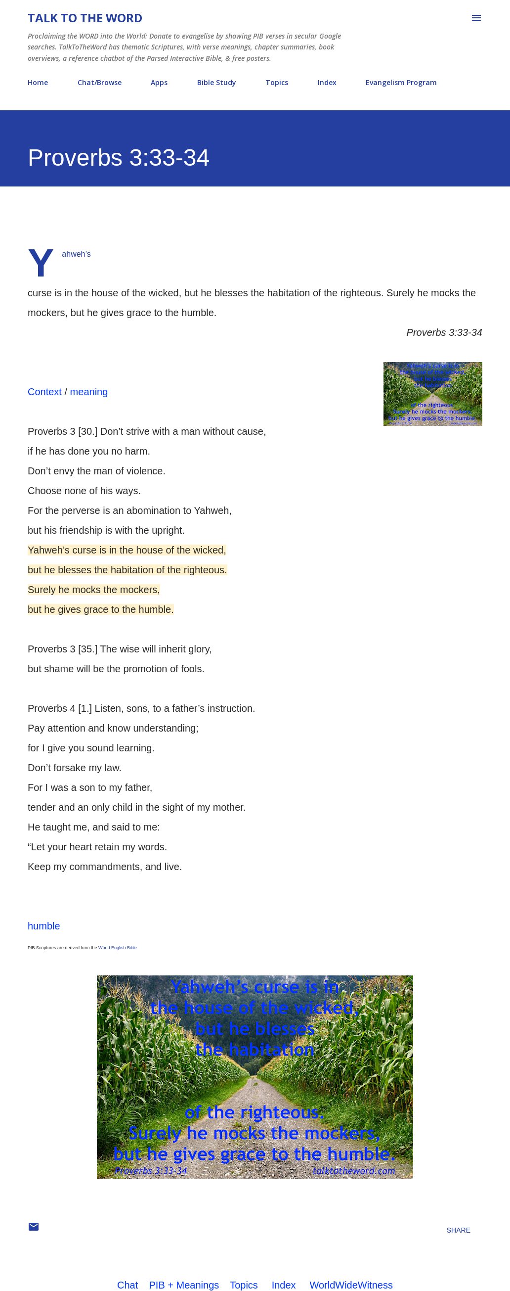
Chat (127, 1285)
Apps (159, 82)
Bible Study (216, 82)
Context (45, 391)
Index (327, 82)
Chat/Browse (100, 82)
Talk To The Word (85, 17)
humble (44, 926)
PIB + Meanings (184, 1285)
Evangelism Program (401, 82)
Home (38, 82)
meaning (89, 391)
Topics (276, 82)
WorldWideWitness (351, 1285)
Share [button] (458, 1230)
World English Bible (117, 947)
